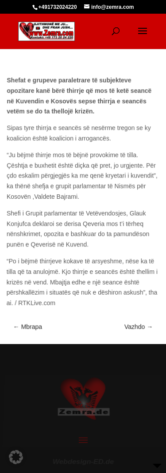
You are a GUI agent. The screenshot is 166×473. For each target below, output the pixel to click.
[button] (16, 457)
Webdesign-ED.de (83, 460)
